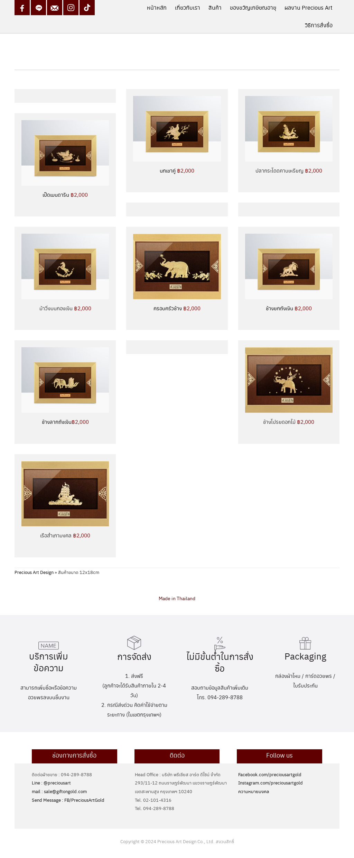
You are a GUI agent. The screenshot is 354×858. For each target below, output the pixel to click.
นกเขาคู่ (177, 170)
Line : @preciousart (51, 782)
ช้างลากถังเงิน (65, 421)
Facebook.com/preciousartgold (269, 774)
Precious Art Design (34, 572)
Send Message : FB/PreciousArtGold (68, 800)
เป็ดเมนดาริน (65, 194)
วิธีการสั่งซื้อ (319, 25)
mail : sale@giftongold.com (59, 791)
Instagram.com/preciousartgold (270, 782)
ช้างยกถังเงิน (289, 308)
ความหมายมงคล (253, 791)
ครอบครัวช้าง (177, 308)
